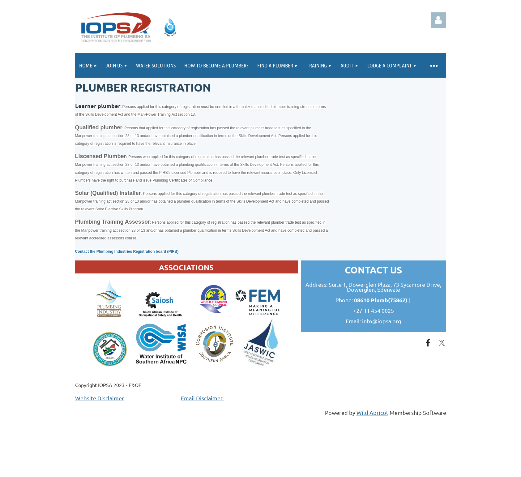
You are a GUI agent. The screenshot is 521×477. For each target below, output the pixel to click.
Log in (438, 20)
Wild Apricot (372, 412)
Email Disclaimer (202, 398)
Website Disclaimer (99, 398)
